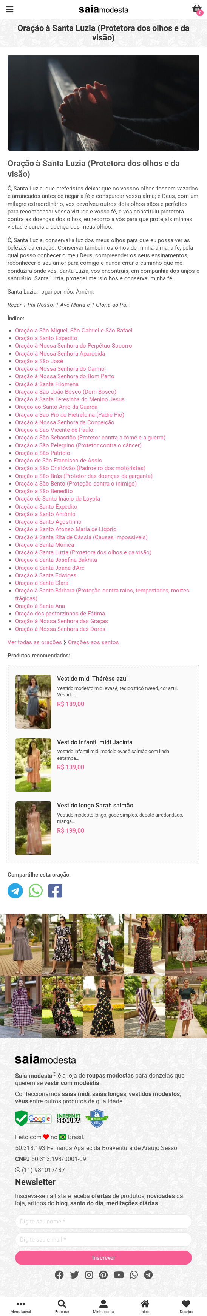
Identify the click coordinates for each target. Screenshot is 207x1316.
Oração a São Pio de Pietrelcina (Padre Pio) (69, 414)
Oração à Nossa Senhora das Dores (60, 629)
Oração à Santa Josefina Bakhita (56, 560)
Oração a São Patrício (42, 453)
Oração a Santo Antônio (45, 514)
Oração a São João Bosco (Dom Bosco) (65, 391)
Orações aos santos (93, 642)
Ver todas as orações (35, 642)
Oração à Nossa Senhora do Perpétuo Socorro (73, 345)
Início (145, 1307)
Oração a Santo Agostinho (48, 521)
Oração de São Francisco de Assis (58, 460)
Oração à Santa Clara (41, 583)
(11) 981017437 (40, 1170)
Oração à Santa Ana (40, 606)
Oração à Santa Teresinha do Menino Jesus (70, 399)
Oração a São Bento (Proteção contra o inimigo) (76, 483)
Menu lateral (21, 1307)
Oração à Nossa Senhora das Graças (61, 621)
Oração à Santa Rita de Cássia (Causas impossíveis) (81, 537)
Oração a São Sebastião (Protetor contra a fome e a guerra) (90, 437)
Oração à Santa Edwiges (45, 575)
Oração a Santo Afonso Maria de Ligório (66, 529)
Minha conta (103, 1307)
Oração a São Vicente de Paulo (54, 430)
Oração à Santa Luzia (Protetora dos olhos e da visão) (83, 552)
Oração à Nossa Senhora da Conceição (64, 422)
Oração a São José (39, 361)
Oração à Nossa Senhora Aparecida (60, 353)
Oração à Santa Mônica (44, 544)
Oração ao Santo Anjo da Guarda (56, 407)
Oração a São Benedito (44, 491)
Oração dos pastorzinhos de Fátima (60, 613)
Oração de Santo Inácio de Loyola (57, 498)
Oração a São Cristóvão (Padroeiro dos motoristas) (80, 468)
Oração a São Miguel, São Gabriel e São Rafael (74, 330)
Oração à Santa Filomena (47, 384)
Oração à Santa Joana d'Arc (50, 567)
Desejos (186, 1307)
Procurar (62, 1307)
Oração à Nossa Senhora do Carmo (60, 368)
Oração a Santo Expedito (46, 338)
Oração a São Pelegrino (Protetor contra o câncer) (78, 445)
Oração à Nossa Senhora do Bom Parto (64, 376)
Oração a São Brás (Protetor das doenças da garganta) (84, 476)
